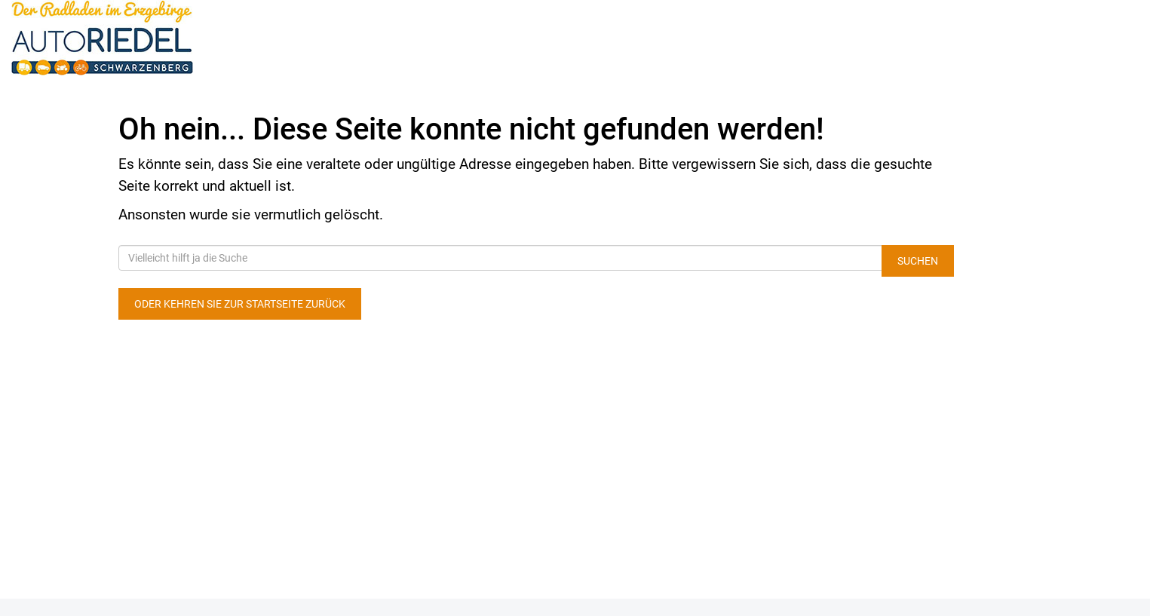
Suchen (917, 261)
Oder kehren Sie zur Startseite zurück (239, 304)
